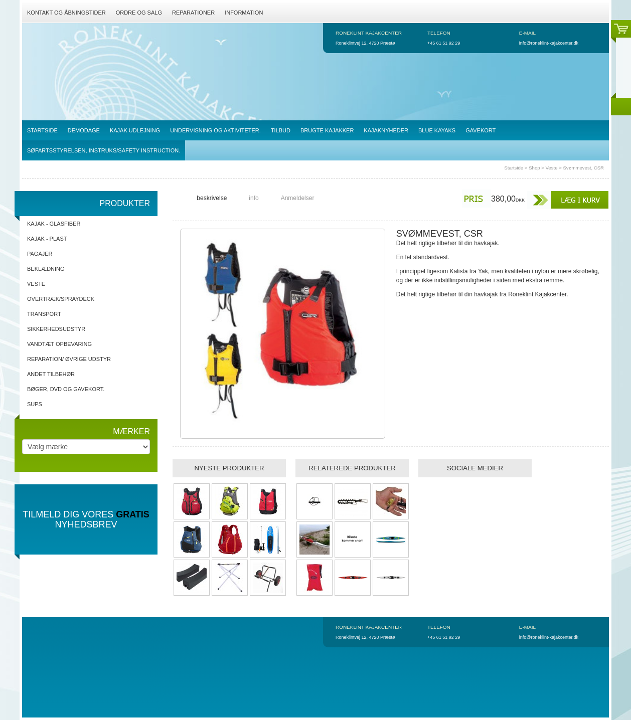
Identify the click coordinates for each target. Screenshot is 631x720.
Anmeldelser (297, 198)
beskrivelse (212, 198)
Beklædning (46, 269)
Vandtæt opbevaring (59, 344)
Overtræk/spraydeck (60, 299)
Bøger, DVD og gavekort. (65, 389)
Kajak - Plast (47, 239)
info (253, 198)
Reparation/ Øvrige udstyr (69, 359)
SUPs (34, 404)
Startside (513, 167)
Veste (551, 167)
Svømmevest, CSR (583, 167)
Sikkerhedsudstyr (56, 329)
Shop (534, 167)
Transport (44, 314)
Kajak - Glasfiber (53, 224)
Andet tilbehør (51, 374)
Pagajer (40, 254)
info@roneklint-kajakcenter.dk (548, 43)
